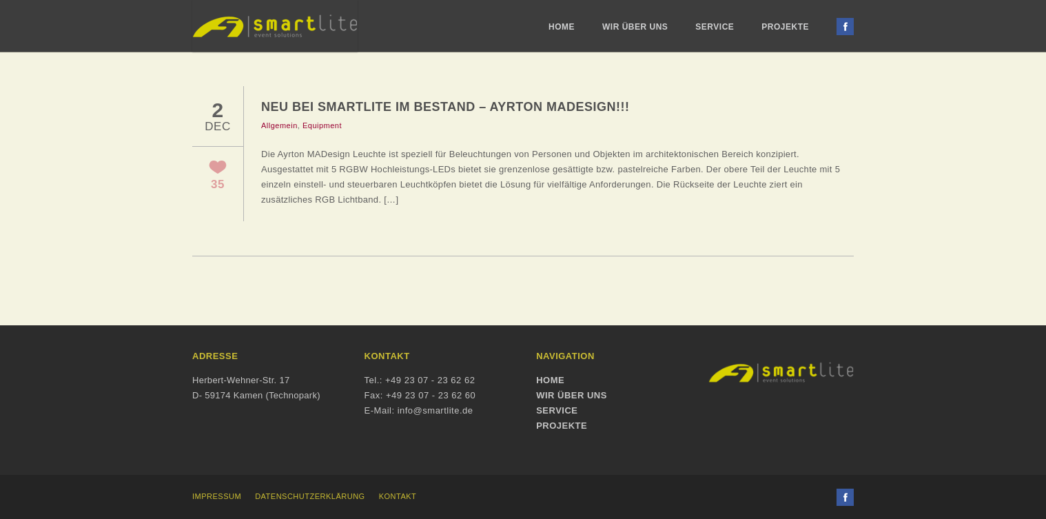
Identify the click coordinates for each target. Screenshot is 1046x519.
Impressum (216, 496)
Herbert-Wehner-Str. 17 (240, 380)
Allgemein (279, 125)
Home (561, 27)
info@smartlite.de (435, 410)
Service (714, 27)
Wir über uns (635, 27)
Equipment (322, 125)
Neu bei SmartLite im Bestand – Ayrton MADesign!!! (445, 107)
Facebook (845, 26)
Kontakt (398, 496)
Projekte (785, 27)
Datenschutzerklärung (310, 496)
